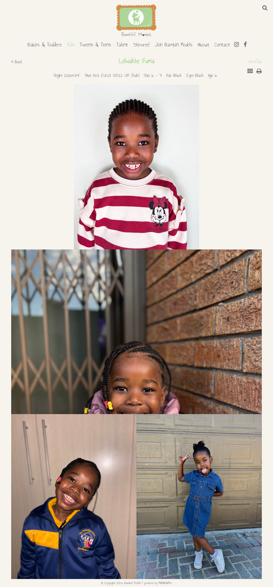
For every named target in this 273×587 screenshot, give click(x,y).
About (203, 43)
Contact (222, 43)
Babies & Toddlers (44, 43)
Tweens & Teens (95, 43)
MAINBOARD (165, 583)
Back (16, 61)
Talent (122, 43)
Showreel (141, 43)
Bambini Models (136, 20)
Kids (70, 43)
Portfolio (255, 61)
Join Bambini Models (173, 43)
